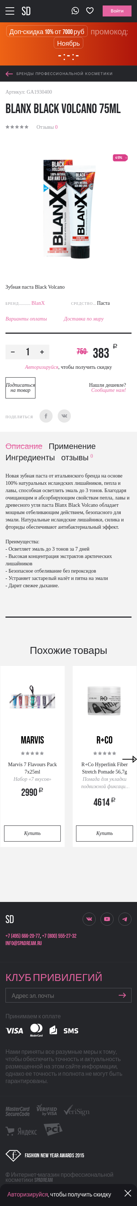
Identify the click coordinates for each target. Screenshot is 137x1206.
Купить (32, 833)
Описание (23, 447)
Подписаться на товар (20, 387)
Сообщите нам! (108, 390)
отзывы (77, 458)
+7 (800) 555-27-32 (59, 936)
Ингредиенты (30, 458)
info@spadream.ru (23, 943)
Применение (72, 447)
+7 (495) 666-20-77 (22, 936)
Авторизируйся (41, 367)
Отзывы (47, 127)
